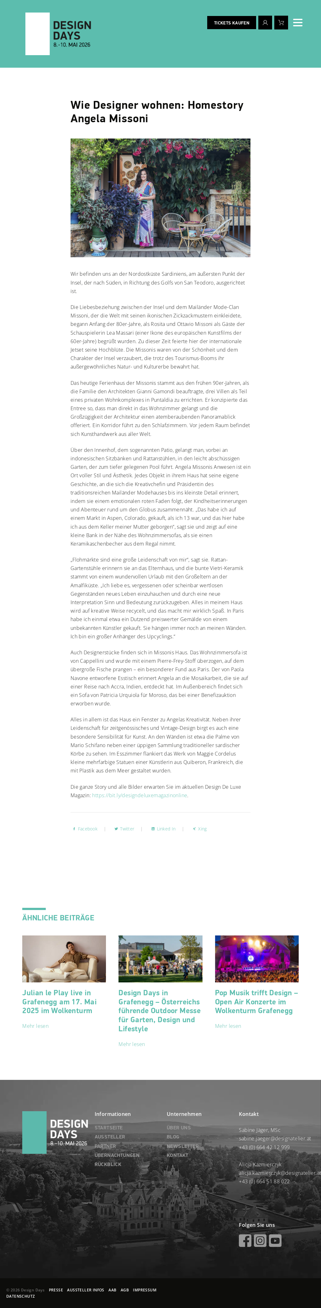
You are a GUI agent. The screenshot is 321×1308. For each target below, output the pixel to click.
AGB (125, 1290)
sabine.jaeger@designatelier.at (275, 1138)
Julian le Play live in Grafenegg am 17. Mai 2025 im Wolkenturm (59, 1002)
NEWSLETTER (183, 1146)
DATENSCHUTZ (20, 1296)
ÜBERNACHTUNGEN (117, 1155)
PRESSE (56, 1290)
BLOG (173, 1137)
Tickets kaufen (231, 23)
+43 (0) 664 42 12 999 (264, 1147)
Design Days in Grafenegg (159, 1011)
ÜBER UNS (179, 1128)
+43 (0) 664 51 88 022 (264, 1181)
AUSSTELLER (110, 1137)
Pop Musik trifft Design (256, 1002)
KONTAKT (177, 1155)
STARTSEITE (109, 1128)
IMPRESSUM (144, 1290)
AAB (112, 1290)
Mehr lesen (35, 1026)
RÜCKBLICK (108, 1164)
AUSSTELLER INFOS (85, 1290)
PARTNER (105, 1146)
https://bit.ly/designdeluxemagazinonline (139, 795)
